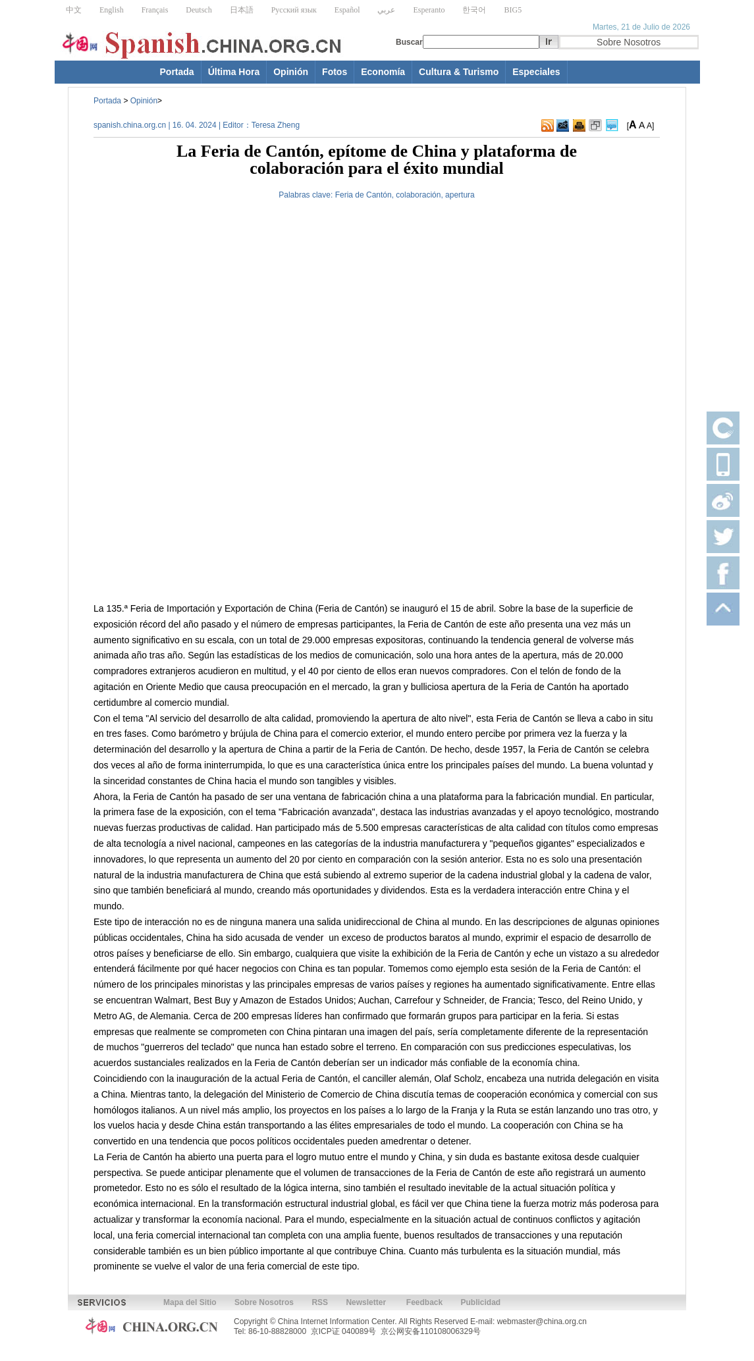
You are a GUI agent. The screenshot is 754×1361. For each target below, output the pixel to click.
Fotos (334, 72)
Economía (383, 72)
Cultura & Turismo (458, 72)
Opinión (290, 72)
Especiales (536, 72)
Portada (177, 72)
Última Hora (234, 72)
